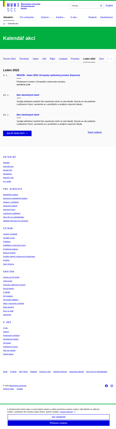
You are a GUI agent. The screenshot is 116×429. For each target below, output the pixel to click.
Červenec (24, 59)
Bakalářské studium (10, 195)
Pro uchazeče (12, 189)
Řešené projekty (9, 253)
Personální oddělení (10, 300)
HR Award (7, 343)
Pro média (7, 181)
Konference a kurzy (10, 347)
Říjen (52, 59)
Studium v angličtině (10, 202)
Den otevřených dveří (28, 95)
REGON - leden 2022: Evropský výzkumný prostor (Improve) (48, 75)
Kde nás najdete (9, 350)
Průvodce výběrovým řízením (14, 285)
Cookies (20, 389)
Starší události (95, 132)
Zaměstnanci (106, 17)
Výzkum (8, 228)
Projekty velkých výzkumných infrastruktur (19, 257)
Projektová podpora (10, 249)
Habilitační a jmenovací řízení (14, 245)
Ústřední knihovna (60, 372)
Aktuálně (9, 157)
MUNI (5, 372)
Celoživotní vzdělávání (11, 213)
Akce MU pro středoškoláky (13, 217)
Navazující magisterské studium (15, 198)
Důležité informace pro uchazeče (15, 221)
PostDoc (6, 260)
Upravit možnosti (68, 414)
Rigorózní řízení (9, 210)
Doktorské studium (10, 206)
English (109, 5)
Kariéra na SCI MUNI (11, 277)
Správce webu (8, 389)
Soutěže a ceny (9, 238)
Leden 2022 (89, 59)
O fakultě (6, 292)
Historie (6, 332)
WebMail (33, 372)
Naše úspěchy (8, 307)
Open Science (8, 264)
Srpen (36, 59)
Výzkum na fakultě (10, 234)
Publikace (7, 242)
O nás (7, 322)
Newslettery (7, 174)
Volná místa (7, 281)
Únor (101, 59)
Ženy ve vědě (8, 311)
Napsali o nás (8, 178)
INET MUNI (23, 372)
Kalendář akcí (8, 166)
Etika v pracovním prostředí (13, 303)
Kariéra (8, 271)
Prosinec (75, 59)
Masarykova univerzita (17, 386)
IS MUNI (13, 372)
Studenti (92, 17)
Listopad (63, 59)
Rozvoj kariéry (8, 289)
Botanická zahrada (76, 372)
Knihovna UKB (45, 372)
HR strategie (8, 296)
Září (44, 59)
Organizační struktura (11, 335)
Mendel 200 (7, 170)
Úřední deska (8, 354)
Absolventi (7, 315)
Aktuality (6, 163)
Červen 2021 (9, 59)
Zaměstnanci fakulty (10, 339)
